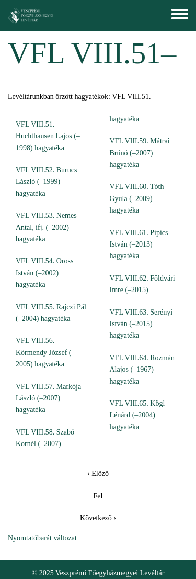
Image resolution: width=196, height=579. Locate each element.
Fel (98, 496)
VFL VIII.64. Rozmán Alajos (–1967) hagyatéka (142, 369)
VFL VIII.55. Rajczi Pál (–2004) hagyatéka (51, 312)
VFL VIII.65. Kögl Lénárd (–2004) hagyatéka (137, 415)
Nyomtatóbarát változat (42, 538)
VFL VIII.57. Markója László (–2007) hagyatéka (48, 398)
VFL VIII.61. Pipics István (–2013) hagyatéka (139, 244)
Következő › (98, 518)
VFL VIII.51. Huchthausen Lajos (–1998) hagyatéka (48, 136)
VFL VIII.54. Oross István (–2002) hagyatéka (44, 272)
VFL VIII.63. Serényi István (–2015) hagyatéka (141, 324)
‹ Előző (98, 473)
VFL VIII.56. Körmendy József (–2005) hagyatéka (45, 352)
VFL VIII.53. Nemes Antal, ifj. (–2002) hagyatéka (46, 227)
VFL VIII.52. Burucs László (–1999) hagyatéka (46, 181)
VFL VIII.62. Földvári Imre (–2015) (142, 284)
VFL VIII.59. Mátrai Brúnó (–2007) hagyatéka (140, 153)
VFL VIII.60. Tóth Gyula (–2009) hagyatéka (137, 198)
